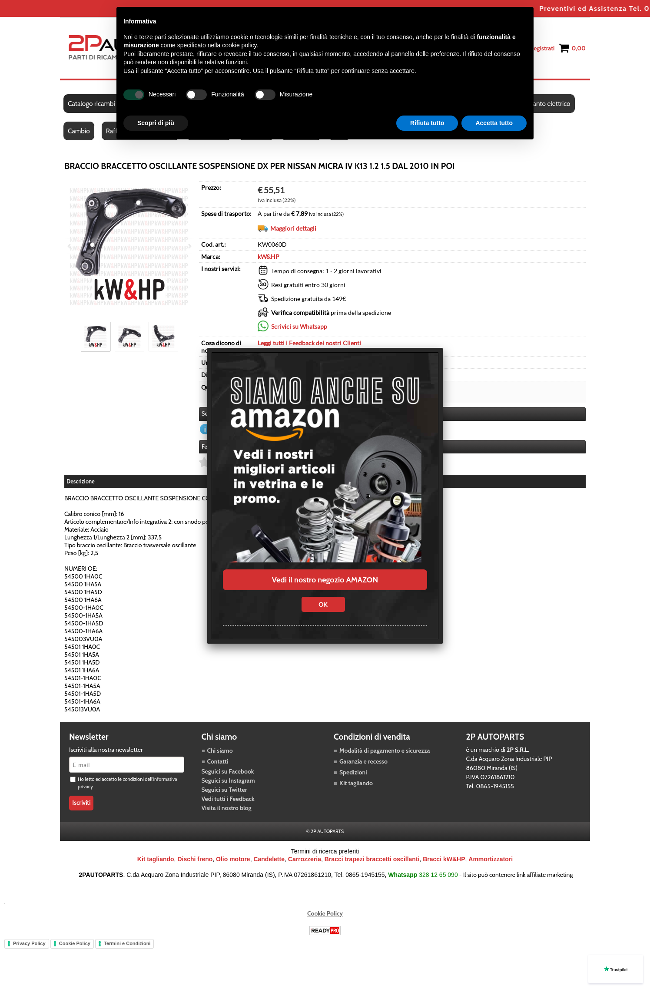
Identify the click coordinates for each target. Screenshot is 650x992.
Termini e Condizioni (127, 943)
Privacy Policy (29, 943)
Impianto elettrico (545, 103)
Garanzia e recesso (363, 761)
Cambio (79, 131)
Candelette (269, 859)
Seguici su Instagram (228, 780)
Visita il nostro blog (227, 808)
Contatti (218, 761)
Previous (70, 246)
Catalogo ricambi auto (98, 103)
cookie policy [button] (239, 45)
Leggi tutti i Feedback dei (309, 343)
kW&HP (268, 256)
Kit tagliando (356, 783)
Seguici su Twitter (224, 790)
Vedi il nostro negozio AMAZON (325, 580)
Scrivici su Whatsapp (299, 326)
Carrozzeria (304, 859)
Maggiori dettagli (293, 228)
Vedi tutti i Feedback (228, 799)
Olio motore (233, 859)
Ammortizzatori (490, 859)
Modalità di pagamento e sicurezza (384, 750)
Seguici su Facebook (228, 771)
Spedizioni (353, 772)
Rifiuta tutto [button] (427, 122)
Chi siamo (220, 750)
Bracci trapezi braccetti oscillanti (372, 859)
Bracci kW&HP (444, 859)
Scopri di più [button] (155, 122)
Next (189, 246)
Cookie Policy (325, 913)
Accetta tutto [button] (494, 122)
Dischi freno (194, 859)
